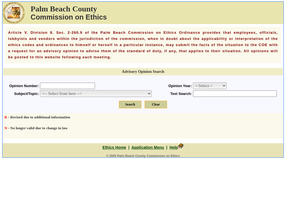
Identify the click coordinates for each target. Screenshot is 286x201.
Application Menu (148, 147)
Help (174, 147)
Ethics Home (114, 147)
